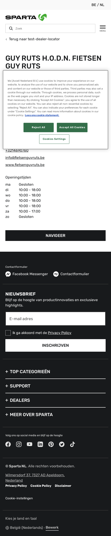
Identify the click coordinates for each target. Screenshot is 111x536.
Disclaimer (63, 486)
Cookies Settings (54, 138)
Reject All (38, 127)
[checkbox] (55, 333)
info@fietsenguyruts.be (25, 157)
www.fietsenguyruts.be (25, 165)
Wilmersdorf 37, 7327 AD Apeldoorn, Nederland (35, 478)
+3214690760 (16, 150)
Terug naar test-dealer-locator (32, 39)
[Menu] (100, 28)
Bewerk (52, 527)
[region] (55, 109)
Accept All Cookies (72, 127)
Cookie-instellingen (19, 498)
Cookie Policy (40, 486)
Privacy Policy (59, 333)
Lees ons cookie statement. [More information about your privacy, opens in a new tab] (42, 115)
